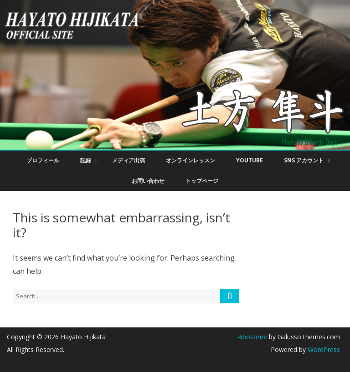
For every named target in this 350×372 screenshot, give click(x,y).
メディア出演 (128, 160)
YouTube (249, 160)
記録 (85, 160)
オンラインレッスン (190, 160)
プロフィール (42, 160)
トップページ (201, 181)
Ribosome (252, 336)
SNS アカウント (304, 160)
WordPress (323, 349)
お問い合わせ (148, 181)
